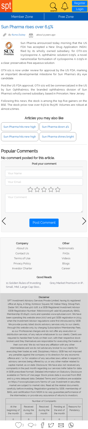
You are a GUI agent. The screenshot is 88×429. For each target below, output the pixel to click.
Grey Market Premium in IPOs (68, 282)
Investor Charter (22, 268)
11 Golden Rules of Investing (23, 282)
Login (79, 9)
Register (79, 3)
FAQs (66, 253)
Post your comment (44, 163)
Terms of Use (22, 258)
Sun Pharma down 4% (55, 126)
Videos (66, 258)
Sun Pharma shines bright (58, 136)
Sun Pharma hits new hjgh (19, 126)
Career (66, 268)
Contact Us (22, 253)
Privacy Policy (22, 263)
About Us (22, 248)
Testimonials (66, 248)
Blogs (65, 263)
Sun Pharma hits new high (19, 136)
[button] (65, 6)
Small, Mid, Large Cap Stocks (24, 286)
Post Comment (44, 223)
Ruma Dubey (18, 34)
